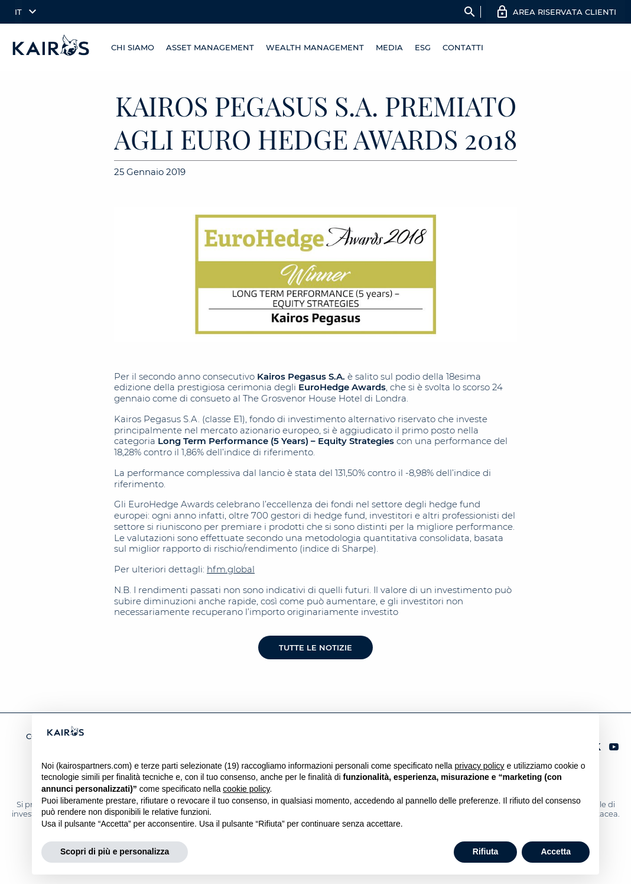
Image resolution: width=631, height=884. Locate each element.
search (470, 12)
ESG (423, 47)
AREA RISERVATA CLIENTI (564, 12)
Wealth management (315, 47)
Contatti (463, 47)
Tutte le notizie (315, 647)
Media (389, 47)
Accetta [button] (556, 851)
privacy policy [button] (480, 765)
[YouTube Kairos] (614, 748)
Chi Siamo (132, 47)
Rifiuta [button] (486, 851)
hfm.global (231, 569)
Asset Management (210, 47)
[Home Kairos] (51, 47)
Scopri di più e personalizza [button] (114, 851)
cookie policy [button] (246, 789)
